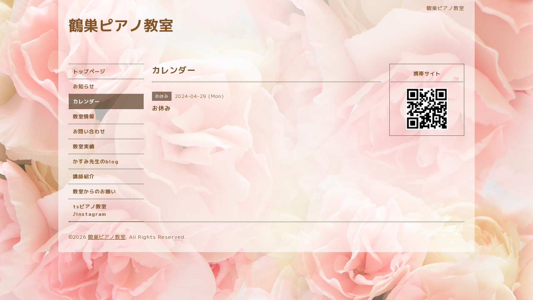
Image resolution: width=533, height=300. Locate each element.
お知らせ (84, 86)
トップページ (89, 71)
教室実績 (84, 146)
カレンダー (86, 101)
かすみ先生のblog (96, 161)
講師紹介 (84, 176)
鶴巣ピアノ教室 (121, 25)
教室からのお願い (94, 191)
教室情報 (84, 116)
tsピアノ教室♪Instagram (90, 210)
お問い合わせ (89, 131)
